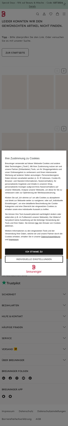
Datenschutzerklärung (50, 236)
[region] (34, 213)
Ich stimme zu (34, 251)
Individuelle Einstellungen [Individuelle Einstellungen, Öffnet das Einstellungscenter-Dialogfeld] (34, 259)
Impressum (14, 239)
